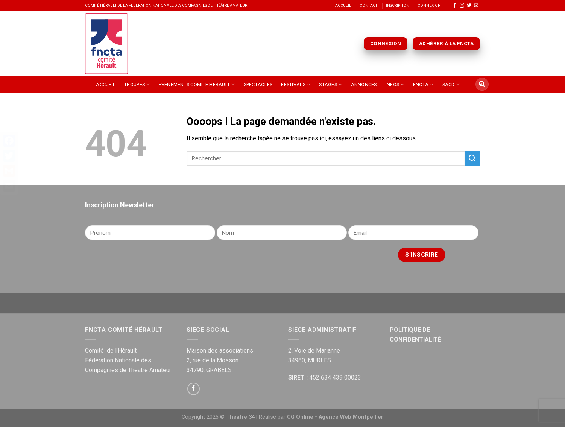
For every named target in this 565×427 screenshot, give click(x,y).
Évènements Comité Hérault (197, 84)
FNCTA (423, 84)
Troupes (137, 84)
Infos (395, 84)
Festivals (295, 84)
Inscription (397, 5)
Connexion (429, 5)
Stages (330, 84)
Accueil (343, 5)
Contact (368, 5)
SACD (451, 84)
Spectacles (258, 84)
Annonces (364, 84)
